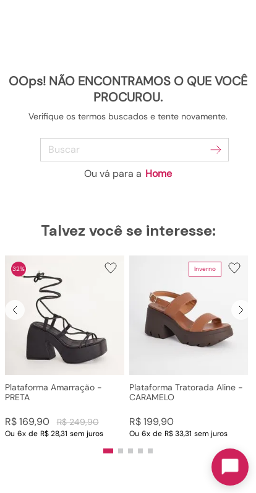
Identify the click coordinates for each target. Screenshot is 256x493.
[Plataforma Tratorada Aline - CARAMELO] (189, 347)
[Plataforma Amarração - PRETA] (64, 347)
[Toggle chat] (230, 467)
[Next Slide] (241, 310)
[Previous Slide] (15, 310)
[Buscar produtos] (215, 149)
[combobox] (128, 149)
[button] (64, 347)
